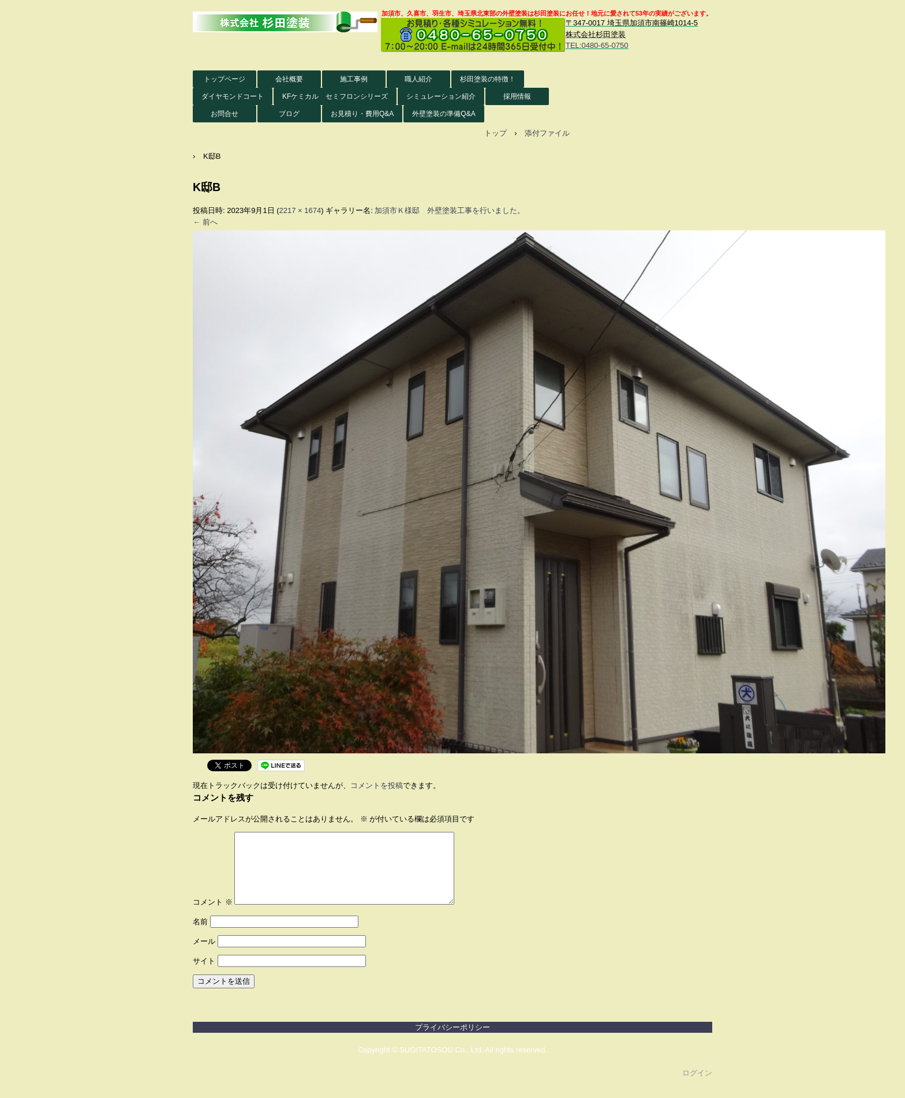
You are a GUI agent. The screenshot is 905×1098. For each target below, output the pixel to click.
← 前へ (205, 222)
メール (204, 955)
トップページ (224, 79)
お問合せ (224, 114)
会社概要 (289, 79)
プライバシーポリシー (452, 1041)
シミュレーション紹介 (441, 96)
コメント (213, 916)
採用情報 (517, 96)
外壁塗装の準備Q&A (443, 114)
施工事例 (354, 79)
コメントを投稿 (376, 785)
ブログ (289, 114)
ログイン (697, 1086)
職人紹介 (418, 79)
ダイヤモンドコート (232, 96)
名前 (200, 935)
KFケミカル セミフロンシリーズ (335, 96)
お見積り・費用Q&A (362, 114)
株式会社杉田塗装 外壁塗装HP (285, 22)
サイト (204, 974)
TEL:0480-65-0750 (597, 45)
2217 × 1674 (300, 210)
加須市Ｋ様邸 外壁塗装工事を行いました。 (450, 210)
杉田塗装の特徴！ (487, 79)
